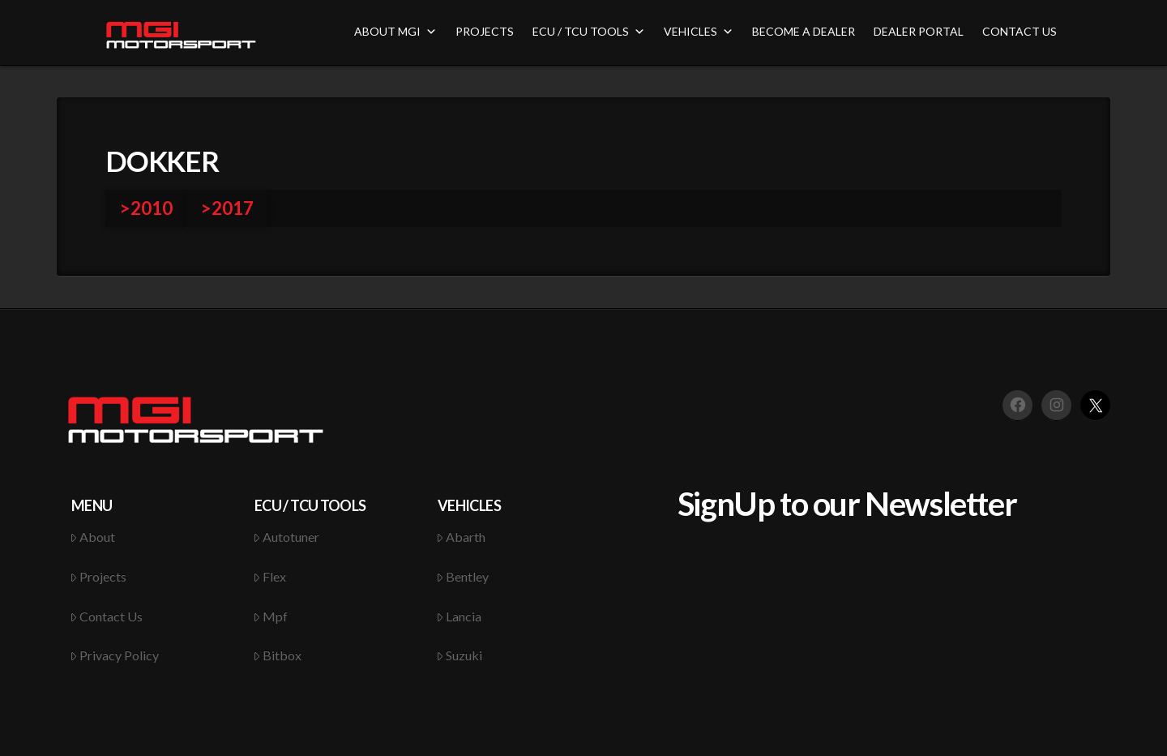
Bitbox (277, 655)
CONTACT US (1019, 31)
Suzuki (459, 655)
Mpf (271, 616)
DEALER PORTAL (919, 31)
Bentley (462, 576)
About (93, 536)
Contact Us (106, 616)
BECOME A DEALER (803, 31)
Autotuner (286, 536)
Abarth (461, 536)
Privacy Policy (115, 655)
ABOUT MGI (395, 31)
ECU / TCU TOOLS (588, 31)
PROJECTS (484, 31)
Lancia (459, 616)
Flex (270, 576)
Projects (98, 576)
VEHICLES (698, 31)
